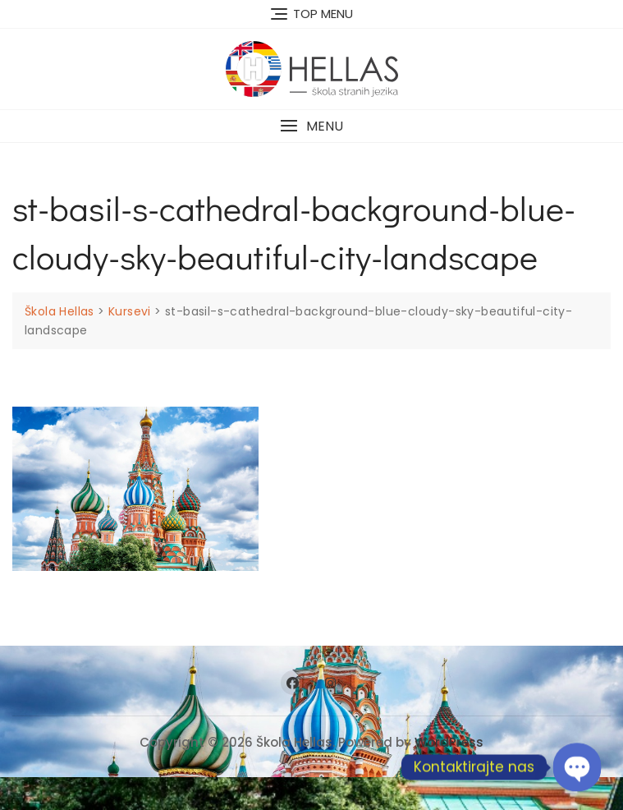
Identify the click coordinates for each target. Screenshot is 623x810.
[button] (311, 126)
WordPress (449, 742)
